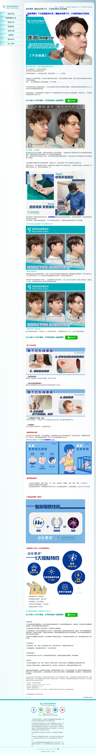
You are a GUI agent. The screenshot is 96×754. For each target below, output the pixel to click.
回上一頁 (28, 697)
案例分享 (62, 7)
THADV (55, 749)
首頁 (56, 7)
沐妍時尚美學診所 (30, 670)
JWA (42, 749)
